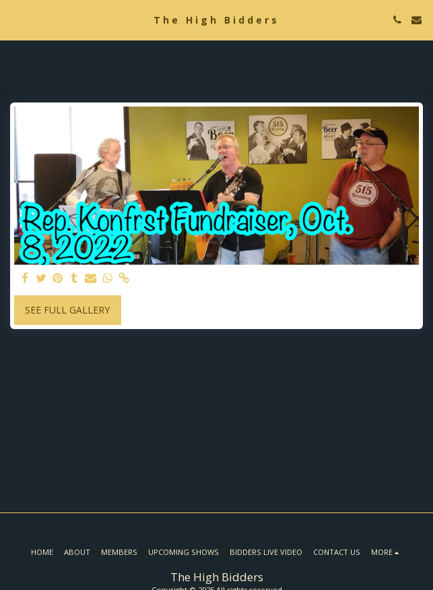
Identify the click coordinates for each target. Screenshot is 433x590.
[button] (14, 19)
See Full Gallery (67, 309)
